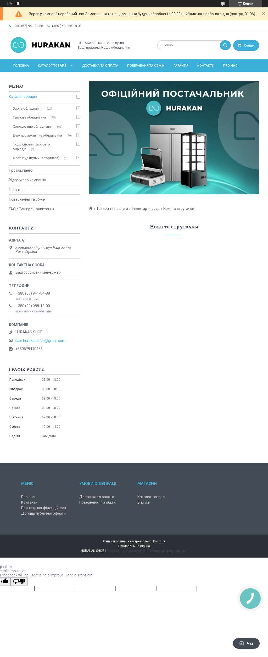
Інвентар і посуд (146, 208)
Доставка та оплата (100, 66)
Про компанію (21, 170)
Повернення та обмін (146, 66)
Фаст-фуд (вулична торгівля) (36, 158)
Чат (246, 643)
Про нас (230, 66)
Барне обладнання (27, 108)
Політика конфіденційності (44, 508)
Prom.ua (159, 541)
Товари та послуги (112, 208)
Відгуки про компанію (27, 180)
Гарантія (181, 66)
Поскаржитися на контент (126, 551)
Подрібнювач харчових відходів (31, 146)
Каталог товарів (52, 66)
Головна (21, 66)
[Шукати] (225, 45)
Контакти (205, 66)
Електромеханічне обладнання (37, 135)
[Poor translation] (19, 581)
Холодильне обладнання (33, 126)
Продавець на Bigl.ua (134, 546)
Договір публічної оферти (43, 513)
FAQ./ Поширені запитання (31, 209)
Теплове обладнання (29, 117)
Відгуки (143, 502)
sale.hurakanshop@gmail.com (40, 341)
